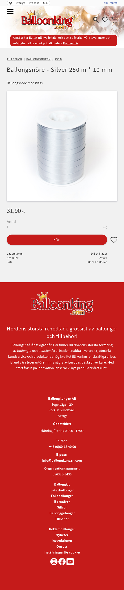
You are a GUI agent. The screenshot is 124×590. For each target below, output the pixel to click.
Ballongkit (62, 484)
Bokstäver (62, 502)
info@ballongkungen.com (62, 460)
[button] (11, 12)
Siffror (62, 507)
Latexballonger (62, 490)
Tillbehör (62, 519)
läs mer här (70, 43)
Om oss (62, 546)
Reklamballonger (62, 529)
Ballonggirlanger (62, 513)
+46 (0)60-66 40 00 (62, 447)
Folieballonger (62, 496)
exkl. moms (110, 3)
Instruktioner (62, 540)
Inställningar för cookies (62, 552)
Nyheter (62, 535)
